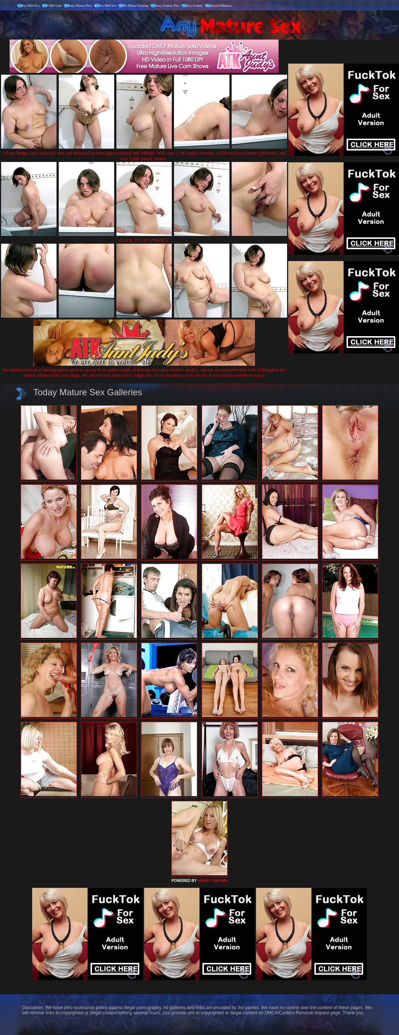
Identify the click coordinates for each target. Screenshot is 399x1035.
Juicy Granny (194, 5)
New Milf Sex (107, 5)
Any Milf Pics (30, 5)
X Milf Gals (53, 5)
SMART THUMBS (213, 881)
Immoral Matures (220, 5)
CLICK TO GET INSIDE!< (144, 240)
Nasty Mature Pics (79, 5)
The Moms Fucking (135, 5)
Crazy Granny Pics (166, 5)
